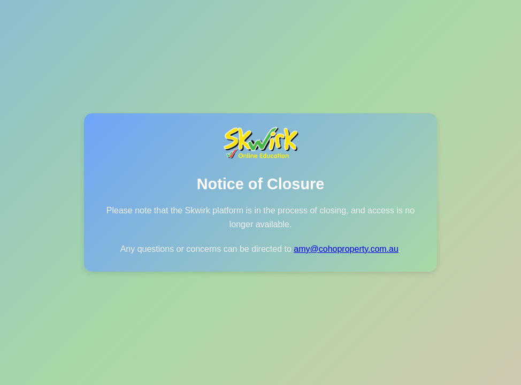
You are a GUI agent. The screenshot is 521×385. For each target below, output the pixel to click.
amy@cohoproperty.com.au (346, 248)
